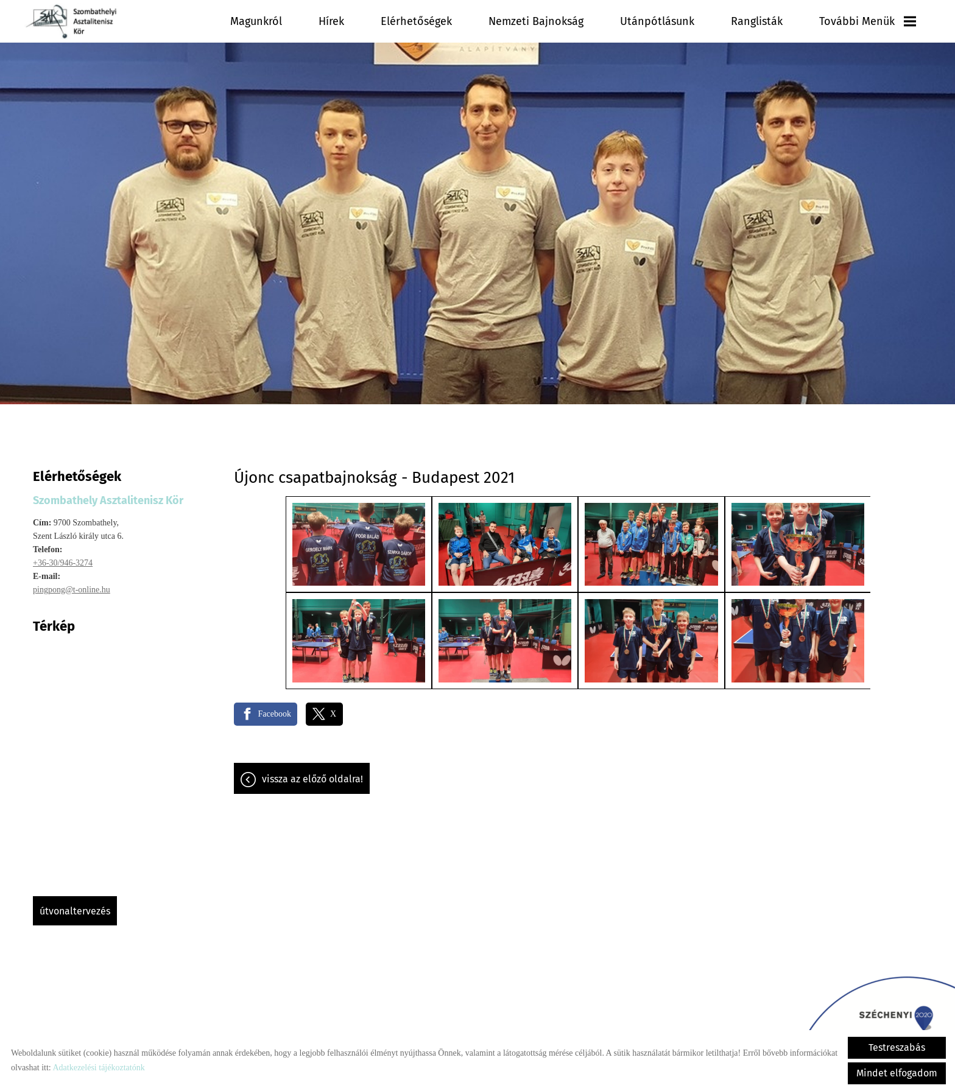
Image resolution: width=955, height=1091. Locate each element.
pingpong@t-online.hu (71, 583)
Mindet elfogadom (896, 1073)
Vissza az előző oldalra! (312, 773)
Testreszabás (897, 1047)
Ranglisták (786, 21)
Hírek (441, 21)
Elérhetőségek (511, 21)
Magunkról (378, 21)
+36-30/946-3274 (63, 556)
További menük (878, 21)
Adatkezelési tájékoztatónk (98, 1067)
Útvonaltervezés (75, 905)
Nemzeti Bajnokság (607, 21)
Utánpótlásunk (705, 21)
